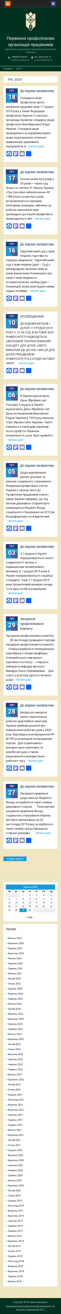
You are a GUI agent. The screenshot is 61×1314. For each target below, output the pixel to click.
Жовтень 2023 (15, 1014)
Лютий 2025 (14, 978)
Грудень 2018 (15, 1256)
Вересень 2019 (16, 1216)
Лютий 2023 (14, 1044)
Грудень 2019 (15, 1200)
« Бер (29, 917)
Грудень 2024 (15, 988)
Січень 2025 (14, 983)
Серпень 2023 (15, 1024)
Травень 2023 (15, 1029)
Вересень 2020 (16, 1160)
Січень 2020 (14, 1195)
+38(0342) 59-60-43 (19, 57)
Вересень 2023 (16, 1019)
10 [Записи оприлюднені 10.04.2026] (36, 899)
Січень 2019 (14, 1251)
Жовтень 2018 (15, 1266)
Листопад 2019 (16, 1205)
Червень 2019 (15, 1226)
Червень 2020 (15, 1170)
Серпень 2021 (15, 1115)
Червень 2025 (15, 963)
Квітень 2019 (15, 1236)
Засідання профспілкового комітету (32, 623)
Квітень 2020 (15, 1180)
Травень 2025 (15, 968)
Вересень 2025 (16, 953)
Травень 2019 (15, 1231)
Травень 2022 (15, 1069)
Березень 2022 (16, 1079)
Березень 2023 (16, 1039)
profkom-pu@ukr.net (20, 60)
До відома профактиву (37, 91)
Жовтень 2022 (15, 1054)
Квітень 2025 (15, 973)
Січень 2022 (14, 1089)
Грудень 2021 (15, 1094)
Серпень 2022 (15, 1059)
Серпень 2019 (15, 1221)
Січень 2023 (14, 1049)
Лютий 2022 (14, 1084)
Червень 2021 (15, 1120)
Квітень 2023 (15, 1034)
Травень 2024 (15, 999)
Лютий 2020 (14, 1190)
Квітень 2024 (15, 1004)
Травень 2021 (15, 1125)
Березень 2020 (16, 1185)
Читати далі (36, 146)
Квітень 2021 (15, 1130)
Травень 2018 (15, 1276)
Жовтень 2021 (15, 1104)
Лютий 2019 (14, 1246)
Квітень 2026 (15, 938)
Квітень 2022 (15, 1074)
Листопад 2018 (16, 1261)
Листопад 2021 (16, 1099)
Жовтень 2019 (15, 1210)
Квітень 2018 (15, 1281)
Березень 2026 (16, 943)
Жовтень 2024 (15, 993)
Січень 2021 (14, 1145)
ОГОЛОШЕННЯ (32, 316)
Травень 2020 (15, 1175)
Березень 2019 (16, 1241)
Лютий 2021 (14, 1140)
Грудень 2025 (15, 948)
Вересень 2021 (16, 1110)
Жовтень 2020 (15, 1155)
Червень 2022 (15, 1064)
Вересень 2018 (16, 1271)
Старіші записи (15, 858)
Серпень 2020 (15, 1165)
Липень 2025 (15, 958)
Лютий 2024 (14, 1009)
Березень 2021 (16, 1135)
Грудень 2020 (15, 1150)
